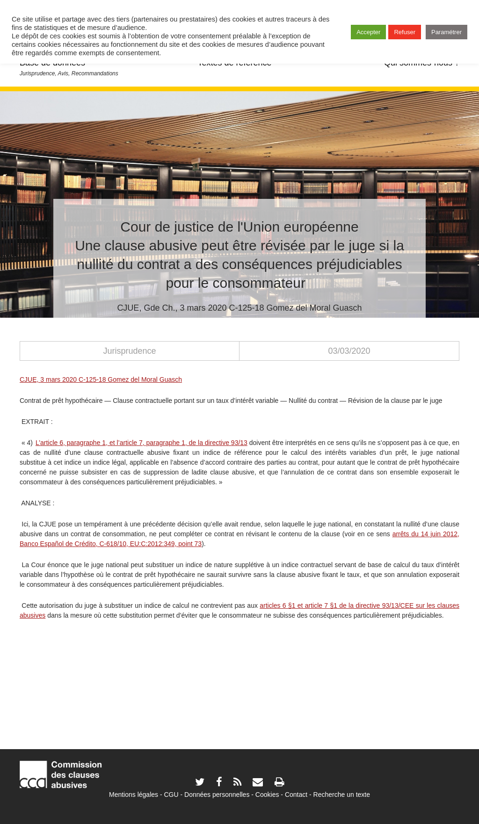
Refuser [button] (404, 32)
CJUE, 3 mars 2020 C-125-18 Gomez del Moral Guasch (101, 379)
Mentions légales (133, 794)
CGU (171, 794)
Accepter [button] (368, 32)
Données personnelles (216, 794)
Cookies (267, 794)
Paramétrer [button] (446, 32)
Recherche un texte (341, 794)
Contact (296, 794)
